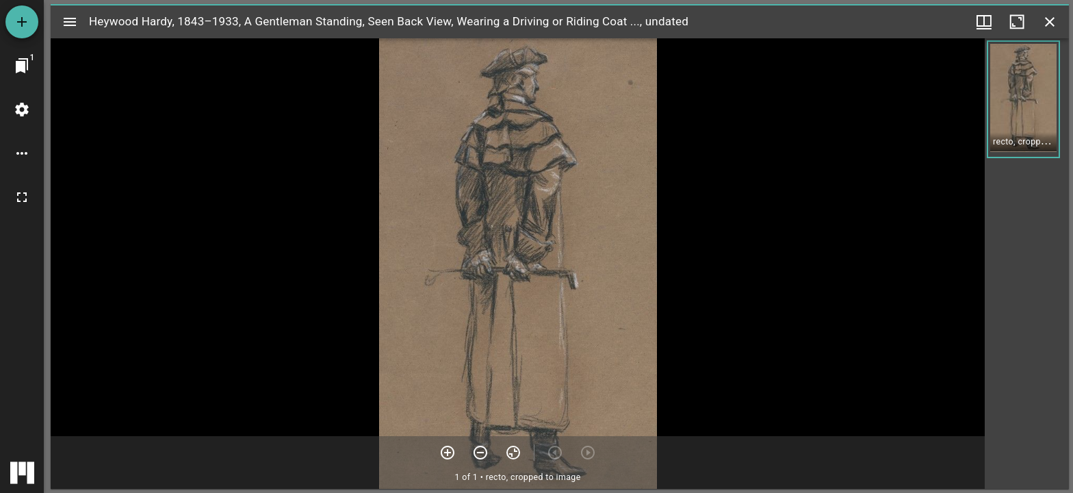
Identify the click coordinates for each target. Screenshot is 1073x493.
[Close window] (1049, 21)
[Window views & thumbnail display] (984, 21)
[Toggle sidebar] (69, 21)
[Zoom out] (480, 452)
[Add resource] (21, 21)
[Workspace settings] (21, 109)
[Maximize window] (1016, 21)
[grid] (1027, 263)
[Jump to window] (21, 65)
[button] (1023, 99)
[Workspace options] (21, 153)
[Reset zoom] (513, 452)
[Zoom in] (447, 452)
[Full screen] (21, 197)
